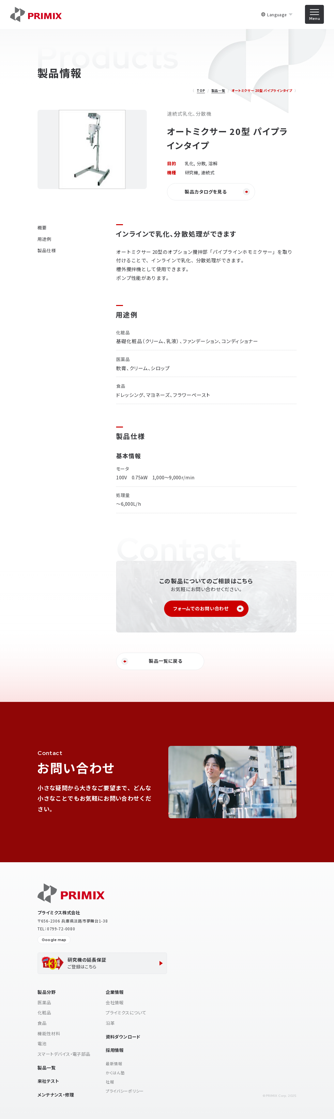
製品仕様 (46, 250)
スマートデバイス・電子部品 (64, 1054)
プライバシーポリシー (125, 1091)
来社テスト (48, 1081)
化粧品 (44, 1012)
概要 (42, 227)
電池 (42, 1043)
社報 (110, 1081)
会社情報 (115, 1002)
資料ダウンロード (123, 1036)
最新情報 (114, 1063)
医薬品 (44, 1002)
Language (277, 15)
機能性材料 (49, 1033)
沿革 (110, 1023)
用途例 (44, 239)
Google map (54, 940)
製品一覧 (218, 90)
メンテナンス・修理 (56, 1094)
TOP (201, 90)
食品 (42, 1023)
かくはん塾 (115, 1072)
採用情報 (115, 1050)
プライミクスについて (126, 1012)
